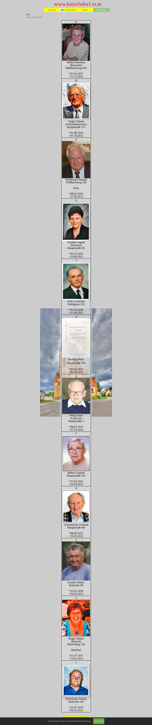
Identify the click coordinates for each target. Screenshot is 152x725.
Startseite (52, 10)
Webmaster (85, 717)
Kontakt (65, 717)
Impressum (71, 717)
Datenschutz (78, 717)
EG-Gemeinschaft (68, 10)
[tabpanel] (76, 366)
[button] (76, 618)
